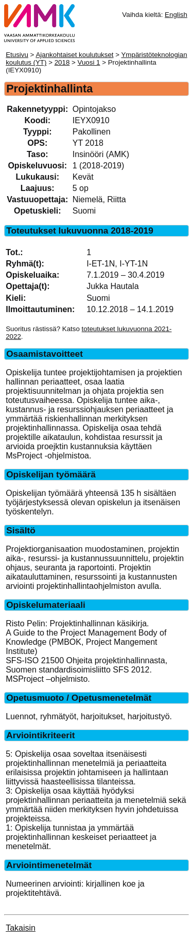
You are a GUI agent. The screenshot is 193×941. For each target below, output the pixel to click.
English (176, 14)
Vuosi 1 (89, 62)
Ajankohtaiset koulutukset (74, 55)
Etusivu (17, 55)
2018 (62, 62)
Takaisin (21, 928)
